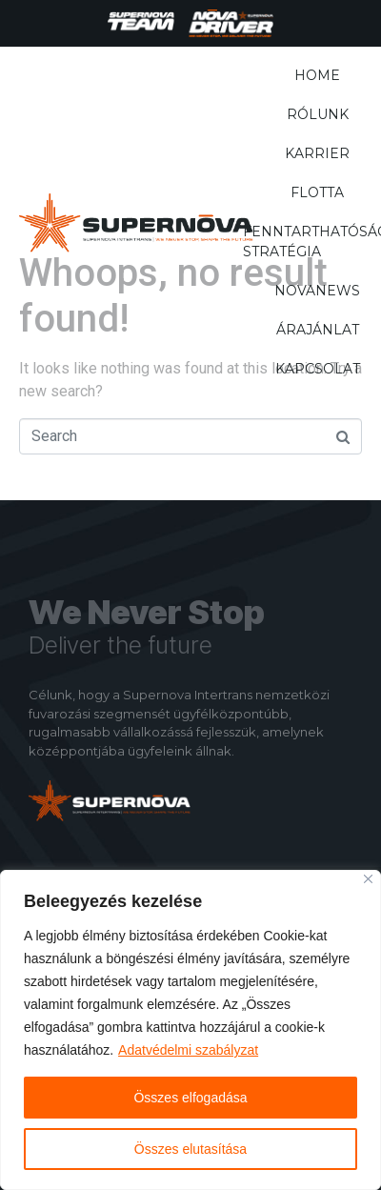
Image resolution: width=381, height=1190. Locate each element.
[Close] (368, 879)
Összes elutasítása (190, 1149)
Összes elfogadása (190, 1097)
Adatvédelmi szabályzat (188, 1050)
